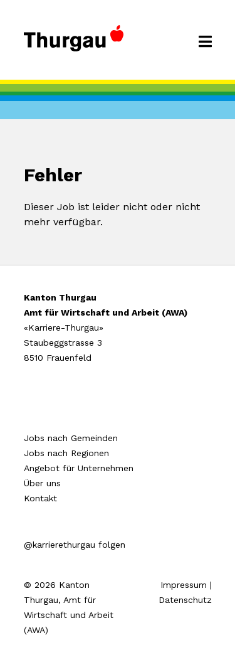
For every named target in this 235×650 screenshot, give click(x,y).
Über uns (42, 483)
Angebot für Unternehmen (78, 468)
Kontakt (40, 498)
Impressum (183, 585)
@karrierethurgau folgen (74, 545)
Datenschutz (185, 600)
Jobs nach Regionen (66, 453)
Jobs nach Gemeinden (71, 438)
